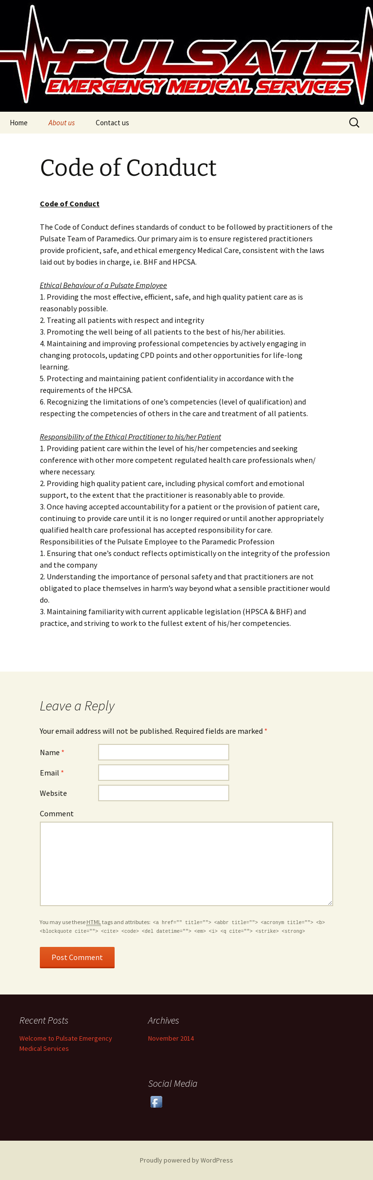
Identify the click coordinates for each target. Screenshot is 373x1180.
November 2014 (171, 1038)
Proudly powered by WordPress (186, 1160)
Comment (57, 813)
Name (52, 752)
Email (52, 772)
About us (62, 122)
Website (53, 793)
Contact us (112, 122)
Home (19, 122)
